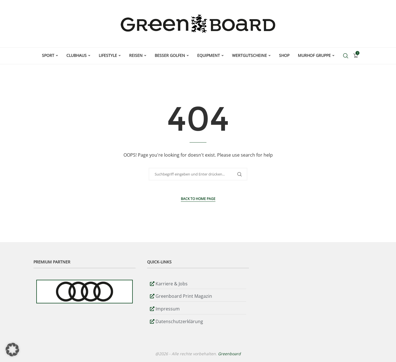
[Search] (345, 56)
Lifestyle (108, 55)
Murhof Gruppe (314, 55)
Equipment (208, 55)
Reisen (136, 55)
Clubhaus (76, 55)
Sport (48, 55)
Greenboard (229, 353)
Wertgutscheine (249, 55)
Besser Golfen (170, 55)
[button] (12, 349)
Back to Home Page (198, 198)
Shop (284, 55)
